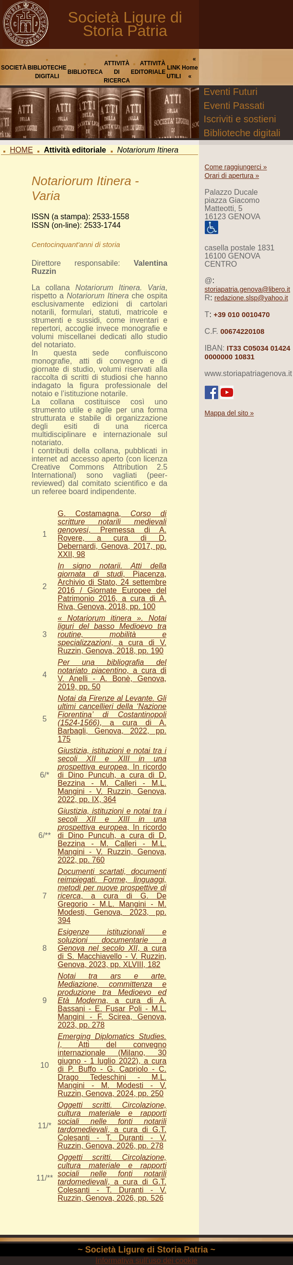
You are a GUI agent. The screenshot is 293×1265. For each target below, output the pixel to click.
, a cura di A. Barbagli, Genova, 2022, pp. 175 (112, 718)
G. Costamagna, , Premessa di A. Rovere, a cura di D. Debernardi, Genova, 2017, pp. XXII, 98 (112, 533)
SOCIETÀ (13, 67)
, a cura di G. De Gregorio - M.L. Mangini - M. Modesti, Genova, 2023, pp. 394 (112, 895)
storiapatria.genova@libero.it (247, 289)
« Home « (190, 68)
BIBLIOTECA (85, 72)
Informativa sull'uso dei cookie (146, 1260)
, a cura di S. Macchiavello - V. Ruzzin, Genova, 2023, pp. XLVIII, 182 (112, 948)
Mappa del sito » (229, 413)
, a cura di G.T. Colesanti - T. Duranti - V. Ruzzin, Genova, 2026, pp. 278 (112, 1125)
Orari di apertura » (232, 175)
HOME (21, 150)
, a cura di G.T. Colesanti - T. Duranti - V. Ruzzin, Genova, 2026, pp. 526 (112, 1177)
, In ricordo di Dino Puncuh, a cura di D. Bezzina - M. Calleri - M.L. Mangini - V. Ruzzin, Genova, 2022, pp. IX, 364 (112, 775)
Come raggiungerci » (236, 167)
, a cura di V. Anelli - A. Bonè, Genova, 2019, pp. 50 (112, 674)
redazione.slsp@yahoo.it (251, 298)
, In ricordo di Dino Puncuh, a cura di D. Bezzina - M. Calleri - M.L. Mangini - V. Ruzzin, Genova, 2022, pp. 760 (112, 835)
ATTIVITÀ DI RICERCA (117, 72)
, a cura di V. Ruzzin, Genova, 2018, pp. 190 (112, 634)
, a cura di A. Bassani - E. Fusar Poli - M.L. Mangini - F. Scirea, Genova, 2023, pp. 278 (112, 1000)
